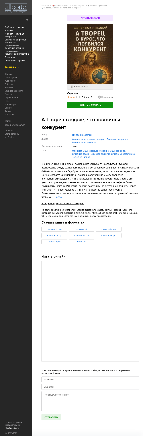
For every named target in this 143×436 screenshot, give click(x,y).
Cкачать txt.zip (109, 229)
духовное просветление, (123, 154)
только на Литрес (81, 157)
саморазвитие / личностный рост (69, 6)
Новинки (9, 87)
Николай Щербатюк (98, 6)
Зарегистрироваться (15, 125)
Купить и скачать (90, 105)
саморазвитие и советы (84, 142)
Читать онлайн (90, 18)
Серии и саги (11, 97)
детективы (10, 57)
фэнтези (9, 30)
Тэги (7, 101)
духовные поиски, (81, 154)
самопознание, (118, 151)
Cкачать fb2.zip (54, 229)
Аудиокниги (10, 81)
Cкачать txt (81, 229)
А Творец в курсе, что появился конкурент (62, 203)
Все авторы (10, 104)
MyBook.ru (10, 137)
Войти (8, 121)
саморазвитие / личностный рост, (89, 139)
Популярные (11, 77)
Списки (8, 94)
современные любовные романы (14, 46)
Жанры (8, 74)
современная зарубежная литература (17, 52)
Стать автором (12, 134)
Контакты (9, 114)
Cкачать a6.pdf (108, 235)
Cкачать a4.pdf (81, 235)
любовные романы (14, 27)
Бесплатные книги (14, 91)
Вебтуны (9, 84)
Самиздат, (77, 151)
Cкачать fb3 (81, 241)
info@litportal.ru (12, 428)
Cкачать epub (54, 241)
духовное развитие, (101, 154)
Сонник (8, 108)
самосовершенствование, (96, 151)
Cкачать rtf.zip (54, 235)
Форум (8, 111)
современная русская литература (16, 40)
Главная (45, 6)
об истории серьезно (15, 60)
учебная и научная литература (14, 35)
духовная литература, (118, 139)
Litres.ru (9, 130)
